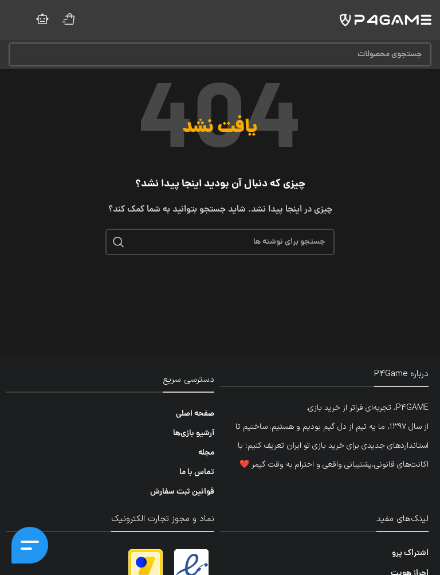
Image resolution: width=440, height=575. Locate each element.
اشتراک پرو (410, 553)
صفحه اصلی (195, 414)
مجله (206, 453)
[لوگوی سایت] (385, 20)
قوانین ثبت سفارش (182, 492)
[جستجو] (220, 54)
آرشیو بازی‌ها (193, 433)
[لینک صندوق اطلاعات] (68, 20)
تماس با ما (196, 472)
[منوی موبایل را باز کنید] (16, 20)
